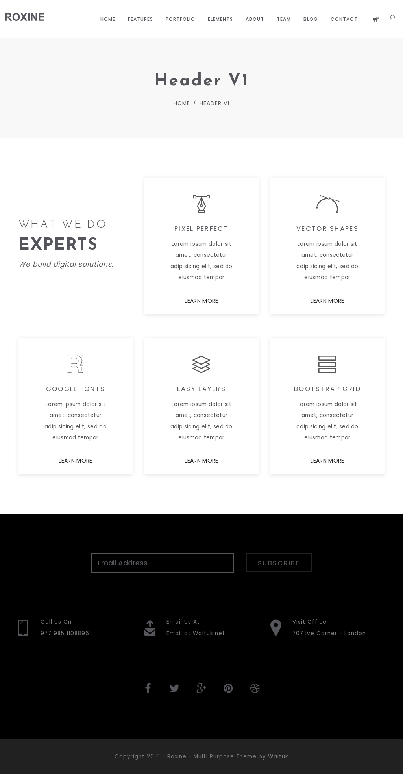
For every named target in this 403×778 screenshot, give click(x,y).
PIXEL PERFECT (201, 230)
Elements (219, 19)
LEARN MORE (201, 303)
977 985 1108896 (66, 636)
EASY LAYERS (201, 391)
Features (139, 19)
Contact (343, 19)
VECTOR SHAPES (327, 230)
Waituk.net (209, 636)
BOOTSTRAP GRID (327, 391)
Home (107, 19)
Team (283, 19)
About (254, 19)
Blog (310, 19)
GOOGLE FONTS (75, 391)
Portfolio (179, 19)
